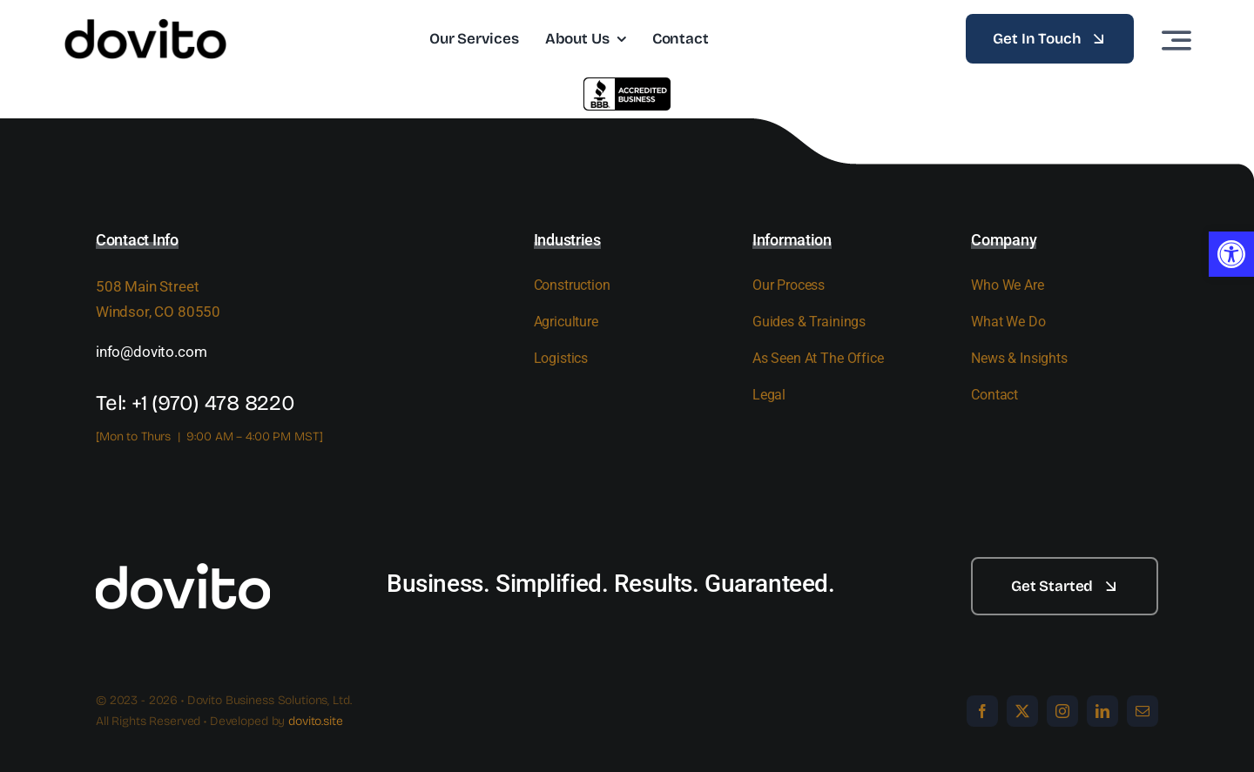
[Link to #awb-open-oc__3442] (1176, 40)
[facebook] (982, 711)
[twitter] (1022, 711)
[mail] (1142, 711)
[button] (1231, 254)
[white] (183, 564)
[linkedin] (1102, 711)
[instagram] (1062, 711)
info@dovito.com (151, 351)
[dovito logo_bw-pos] (145, 24)
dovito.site (315, 721)
